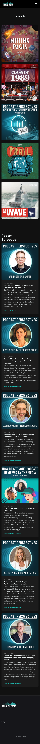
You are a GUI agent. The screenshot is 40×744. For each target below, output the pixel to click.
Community (25, 722)
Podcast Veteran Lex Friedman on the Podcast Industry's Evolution (19, 436)
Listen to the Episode (12, 311)
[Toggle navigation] (36, 4)
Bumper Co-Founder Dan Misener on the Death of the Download (18, 286)
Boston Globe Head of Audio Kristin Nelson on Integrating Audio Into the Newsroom (18, 361)
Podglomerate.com (7, 722)
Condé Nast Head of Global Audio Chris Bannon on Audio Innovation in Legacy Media (19, 657)
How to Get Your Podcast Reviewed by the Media (19, 509)
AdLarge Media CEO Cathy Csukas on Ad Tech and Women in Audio (19, 583)
